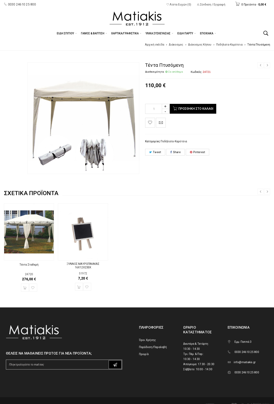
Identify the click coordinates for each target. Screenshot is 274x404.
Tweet (155, 152)
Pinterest (197, 152)
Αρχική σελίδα (154, 44)
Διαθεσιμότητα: (155, 71)
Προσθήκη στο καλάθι (195, 109)
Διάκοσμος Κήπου (200, 44)
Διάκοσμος (176, 44)
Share (175, 152)
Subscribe (115, 364)
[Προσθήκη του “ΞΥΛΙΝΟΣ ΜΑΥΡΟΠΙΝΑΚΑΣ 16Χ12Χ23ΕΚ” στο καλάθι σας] (79, 287)
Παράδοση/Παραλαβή (153, 347)
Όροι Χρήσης (147, 340)
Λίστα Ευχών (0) (178, 4)
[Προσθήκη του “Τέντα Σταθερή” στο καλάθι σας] (25, 288)
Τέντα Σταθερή (29, 264)
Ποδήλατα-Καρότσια (229, 44)
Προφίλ (144, 354)
